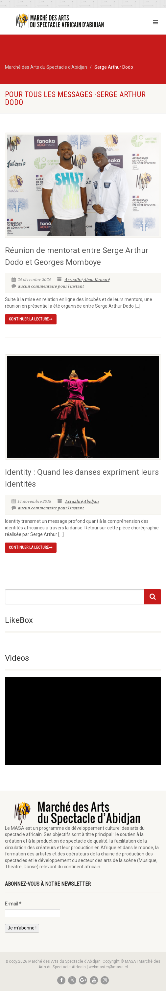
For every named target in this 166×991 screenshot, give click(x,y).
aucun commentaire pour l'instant (48, 286)
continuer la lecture (31, 319)
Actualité (73, 279)
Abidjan (91, 501)
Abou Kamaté (96, 279)
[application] (83, 721)
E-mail (13, 903)
